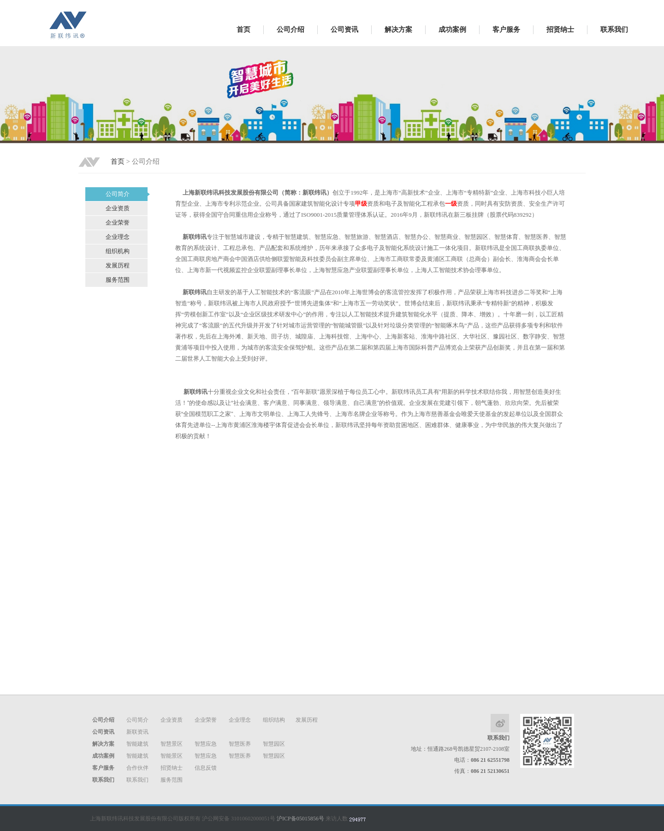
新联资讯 (137, 732)
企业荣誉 (206, 720)
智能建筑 (137, 744)
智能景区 (171, 756)
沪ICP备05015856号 (300, 818)
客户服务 (506, 29)
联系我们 (614, 29)
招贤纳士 (560, 29)
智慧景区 (171, 744)
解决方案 (398, 29)
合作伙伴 (137, 768)
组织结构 (274, 720)
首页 (243, 29)
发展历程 (307, 720)
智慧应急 (206, 744)
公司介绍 (290, 29)
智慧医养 (240, 744)
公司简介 (137, 720)
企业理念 (240, 720)
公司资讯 (344, 29)
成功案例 (452, 29)
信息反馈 (206, 768)
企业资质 (171, 720)
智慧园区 (274, 744)
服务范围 (171, 780)
